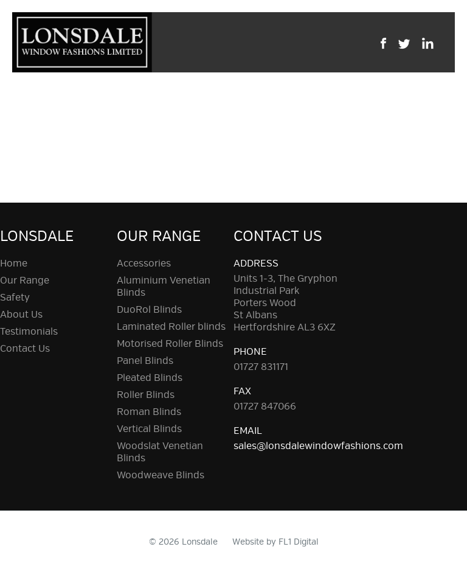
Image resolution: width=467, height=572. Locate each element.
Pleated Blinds (149, 378)
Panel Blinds (145, 361)
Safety (15, 297)
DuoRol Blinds (149, 310)
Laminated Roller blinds (171, 327)
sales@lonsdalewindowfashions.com (318, 446)
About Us (21, 315)
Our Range (24, 280)
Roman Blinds (149, 412)
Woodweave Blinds (160, 475)
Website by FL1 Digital (275, 542)
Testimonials (29, 332)
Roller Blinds (146, 395)
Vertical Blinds (149, 429)
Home (13, 263)
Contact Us (25, 349)
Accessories (144, 263)
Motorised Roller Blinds (170, 344)
